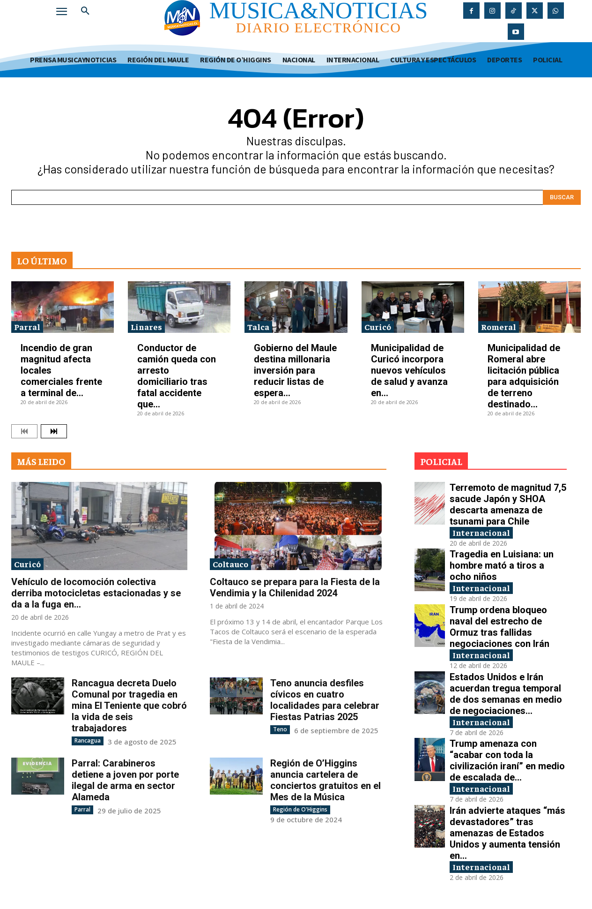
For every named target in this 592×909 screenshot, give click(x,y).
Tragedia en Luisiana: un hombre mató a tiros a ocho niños (502, 565)
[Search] (562, 197)
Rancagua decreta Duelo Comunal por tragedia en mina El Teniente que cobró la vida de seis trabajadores (129, 705)
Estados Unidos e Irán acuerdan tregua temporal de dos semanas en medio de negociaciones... (506, 693)
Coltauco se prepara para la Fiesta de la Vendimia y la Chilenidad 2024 (295, 587)
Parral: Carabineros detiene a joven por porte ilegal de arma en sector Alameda (125, 780)
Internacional (481, 532)
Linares (146, 326)
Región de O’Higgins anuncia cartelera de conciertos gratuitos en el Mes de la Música (325, 780)
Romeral (498, 326)
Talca (258, 326)
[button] (85, 11)
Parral (27, 326)
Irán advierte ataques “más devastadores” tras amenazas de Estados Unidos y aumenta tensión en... (507, 833)
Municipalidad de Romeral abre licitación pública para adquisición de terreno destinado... (524, 376)
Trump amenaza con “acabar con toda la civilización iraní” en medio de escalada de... (507, 760)
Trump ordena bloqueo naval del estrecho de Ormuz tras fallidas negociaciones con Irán (499, 626)
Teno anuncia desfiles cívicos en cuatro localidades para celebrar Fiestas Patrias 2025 (324, 699)
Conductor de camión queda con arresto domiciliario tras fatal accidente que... (176, 376)
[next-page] (54, 431)
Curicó (377, 326)
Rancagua (87, 740)
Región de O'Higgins (300, 809)
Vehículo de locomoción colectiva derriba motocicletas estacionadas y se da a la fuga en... (96, 593)
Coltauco (230, 563)
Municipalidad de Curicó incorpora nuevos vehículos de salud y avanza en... (409, 370)
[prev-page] (24, 431)
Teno (280, 729)
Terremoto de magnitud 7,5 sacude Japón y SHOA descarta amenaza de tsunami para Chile (508, 504)
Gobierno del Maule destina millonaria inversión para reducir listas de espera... (295, 370)
